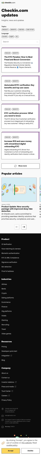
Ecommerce (6, 302)
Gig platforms (7, 311)
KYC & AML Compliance (10, 258)
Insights (13, 29)
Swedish (4, 36)
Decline (30, 451)
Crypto (4, 293)
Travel (4, 329)
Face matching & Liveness (11, 249)
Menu (38, 2)
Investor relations (9, 382)
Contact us (6, 378)
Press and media (9, 387)
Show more (20, 166)
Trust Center (7, 391)
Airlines (4, 284)
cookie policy (11, 445)
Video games (6, 334)
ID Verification (7, 244)
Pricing (4, 347)
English (11, 36)
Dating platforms (8, 298)
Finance (4, 307)
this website (27, 443)
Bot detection (7, 267)
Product (5, 29)
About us (5, 373)
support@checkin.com (19, 421)
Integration (7, 356)
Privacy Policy (7, 400)
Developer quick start (9, 351)
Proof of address (8, 271)
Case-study (30, 29)
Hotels (4, 316)
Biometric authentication (10, 253)
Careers (6, 396)
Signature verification (9, 262)
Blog (3, 360)
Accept (10, 451)
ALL (17, 36)
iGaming (5, 320)
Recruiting (5, 325)
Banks (4, 289)
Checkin (21, 29)
